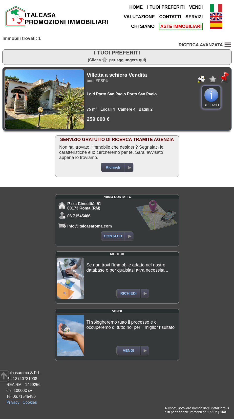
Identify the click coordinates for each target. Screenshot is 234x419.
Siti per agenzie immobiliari (185, 412)
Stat (223, 412)
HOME (136, 7)
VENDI (196, 7)
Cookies (30, 402)
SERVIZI (194, 16)
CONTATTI (170, 16)
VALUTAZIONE (139, 16)
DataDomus (220, 408)
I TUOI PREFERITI (166, 7)
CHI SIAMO (142, 26)
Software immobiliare (193, 408)
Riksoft (170, 408)
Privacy (12, 402)
